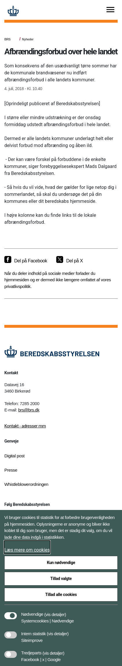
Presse (10, 470)
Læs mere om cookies (27, 550)
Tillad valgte (61, 578)
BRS (7, 39)
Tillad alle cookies (61, 594)
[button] (55, 611)
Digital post (14, 455)
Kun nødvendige (61, 562)
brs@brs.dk (28, 409)
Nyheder (28, 39)
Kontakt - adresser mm (25, 426)
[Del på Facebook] (25, 261)
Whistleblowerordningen (26, 484)
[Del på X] (69, 261)
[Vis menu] (110, 10)
